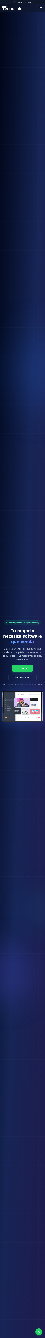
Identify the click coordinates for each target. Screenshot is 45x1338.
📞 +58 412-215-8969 (22, 2)
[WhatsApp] (38, 1331)
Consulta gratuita (22, 677)
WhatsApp (22, 668)
